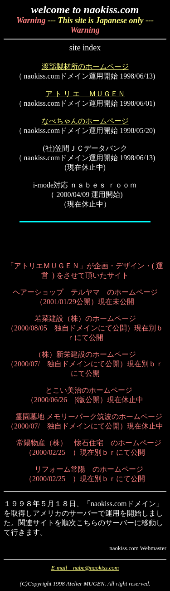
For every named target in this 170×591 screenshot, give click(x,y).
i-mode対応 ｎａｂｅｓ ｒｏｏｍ (85, 185)
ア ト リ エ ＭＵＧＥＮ (85, 94)
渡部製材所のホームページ (85, 66)
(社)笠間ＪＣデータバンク (85, 148)
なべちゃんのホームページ (85, 121)
